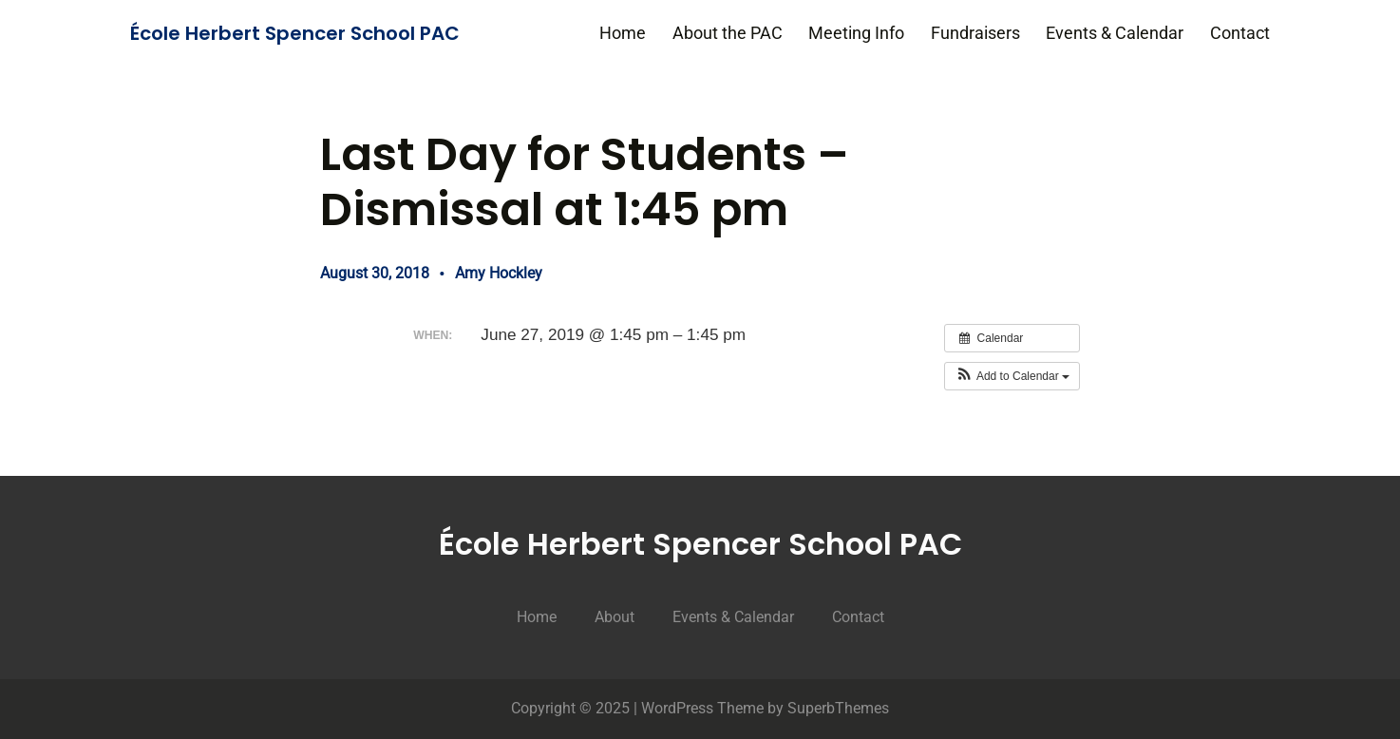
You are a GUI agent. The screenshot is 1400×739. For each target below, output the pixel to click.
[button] (1012, 376)
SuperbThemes (838, 708)
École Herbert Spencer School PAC (295, 33)
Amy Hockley (498, 273)
